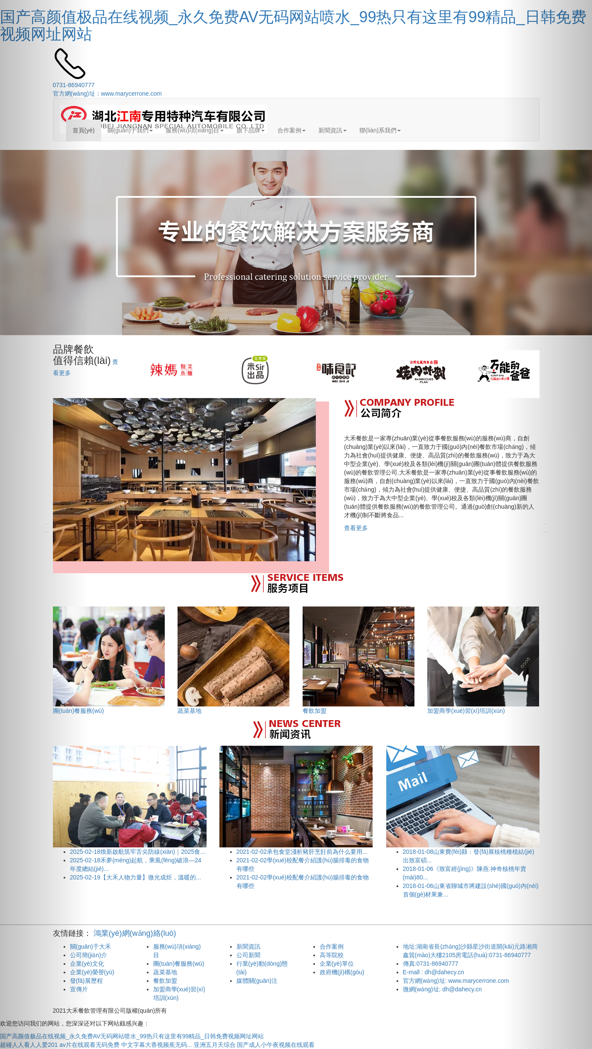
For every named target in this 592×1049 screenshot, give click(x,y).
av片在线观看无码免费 (89, 1044)
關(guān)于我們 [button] (130, 130)
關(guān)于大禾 (90, 946)
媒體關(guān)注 (256, 980)
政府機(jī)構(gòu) (342, 972)
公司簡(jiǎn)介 (88, 955)
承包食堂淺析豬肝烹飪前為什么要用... (301, 851)
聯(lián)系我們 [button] (380, 130)
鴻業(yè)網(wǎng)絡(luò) (134, 933)
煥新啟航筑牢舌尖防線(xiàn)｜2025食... (137, 851)
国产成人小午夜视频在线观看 (276, 1044)
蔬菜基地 (165, 972)
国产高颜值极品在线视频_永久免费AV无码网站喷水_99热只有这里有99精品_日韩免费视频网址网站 (293, 25)
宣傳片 (79, 989)
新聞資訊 (248, 946)
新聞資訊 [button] (332, 130)
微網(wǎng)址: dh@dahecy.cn (442, 989)
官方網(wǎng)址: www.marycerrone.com (456, 980)
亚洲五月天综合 (215, 1044)
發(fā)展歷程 (86, 980)
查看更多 (356, 527)
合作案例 (332, 946)
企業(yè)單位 (337, 963)
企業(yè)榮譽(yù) (92, 972)
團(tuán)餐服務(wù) (178, 963)
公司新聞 (248, 955)
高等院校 (332, 955)
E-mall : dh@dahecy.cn (433, 972)
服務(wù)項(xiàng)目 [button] (195, 130)
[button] (44, 524)
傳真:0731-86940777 (430, 963)
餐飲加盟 (165, 980)
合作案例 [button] (291, 130)
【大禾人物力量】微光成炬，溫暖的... (135, 877)
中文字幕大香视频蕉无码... (156, 1044)
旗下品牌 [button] (250, 130)
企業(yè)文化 (87, 963)
